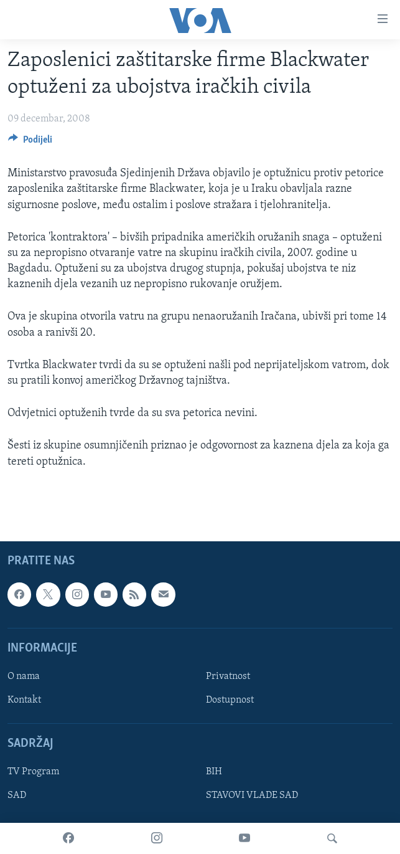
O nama (23, 676)
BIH (214, 772)
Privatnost (228, 676)
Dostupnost (230, 700)
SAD (16, 795)
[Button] (30, 142)
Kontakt (24, 700)
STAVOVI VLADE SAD (252, 795)
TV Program (33, 772)
